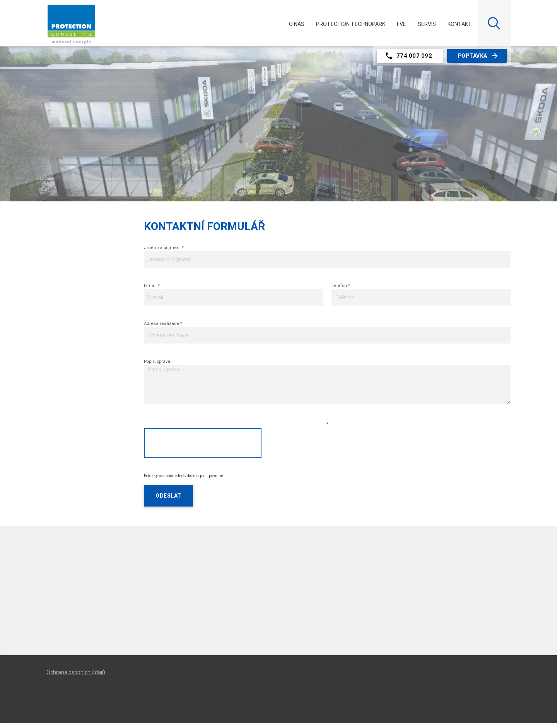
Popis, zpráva (157, 361)
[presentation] (202, 443)
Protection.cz (71, 27)
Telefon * (340, 285)
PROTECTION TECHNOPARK (350, 24)
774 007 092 (408, 56)
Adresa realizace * (163, 323)
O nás (296, 24)
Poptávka (478, 56)
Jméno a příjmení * (164, 247)
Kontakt (460, 24)
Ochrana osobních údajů (75, 672)
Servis (427, 24)
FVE (401, 24)
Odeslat (168, 495)
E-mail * (152, 285)
